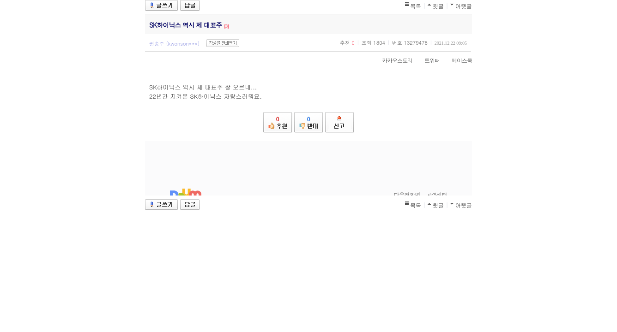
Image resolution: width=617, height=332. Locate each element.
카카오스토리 (392, 60)
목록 (415, 6)
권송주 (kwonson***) (174, 43)
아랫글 (463, 6)
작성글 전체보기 (222, 43)
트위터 (427, 60)
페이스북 (457, 60)
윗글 (438, 6)
